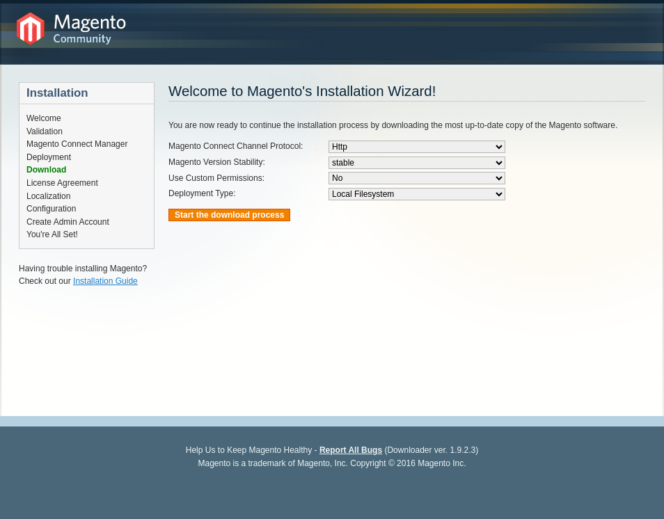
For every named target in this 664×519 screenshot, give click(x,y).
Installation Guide (105, 281)
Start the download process (229, 215)
